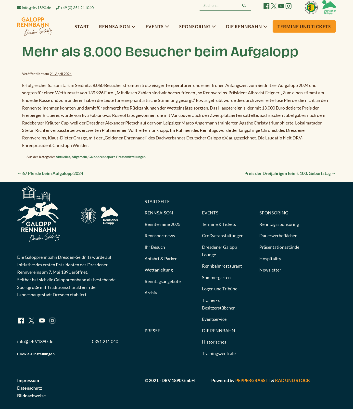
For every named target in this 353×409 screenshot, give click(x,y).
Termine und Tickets (304, 26)
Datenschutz (29, 388)
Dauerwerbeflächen (278, 235)
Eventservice (214, 319)
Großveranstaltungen (222, 235)
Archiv (151, 292)
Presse (152, 330)
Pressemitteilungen (131, 157)
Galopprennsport (101, 157)
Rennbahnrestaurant (222, 266)
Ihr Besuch (155, 247)
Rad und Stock (292, 380)
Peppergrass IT (252, 380)
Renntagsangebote (163, 281)
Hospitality (270, 258)
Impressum (28, 380)
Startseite (157, 201)
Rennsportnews (160, 235)
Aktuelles (63, 157)
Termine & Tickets (219, 224)
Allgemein (79, 157)
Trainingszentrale (219, 353)
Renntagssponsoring (279, 224)
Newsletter (270, 270)
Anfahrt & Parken (161, 258)
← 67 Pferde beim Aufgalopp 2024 (50, 173)
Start (82, 26)
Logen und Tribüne (219, 288)
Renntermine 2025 (162, 224)
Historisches (214, 342)
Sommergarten (216, 277)
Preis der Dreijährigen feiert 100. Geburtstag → (290, 173)
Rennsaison (117, 26)
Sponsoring (197, 26)
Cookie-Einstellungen (36, 353)
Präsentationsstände (279, 247)
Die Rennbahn (247, 26)
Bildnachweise (31, 395)
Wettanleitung (159, 270)
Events (157, 26)
